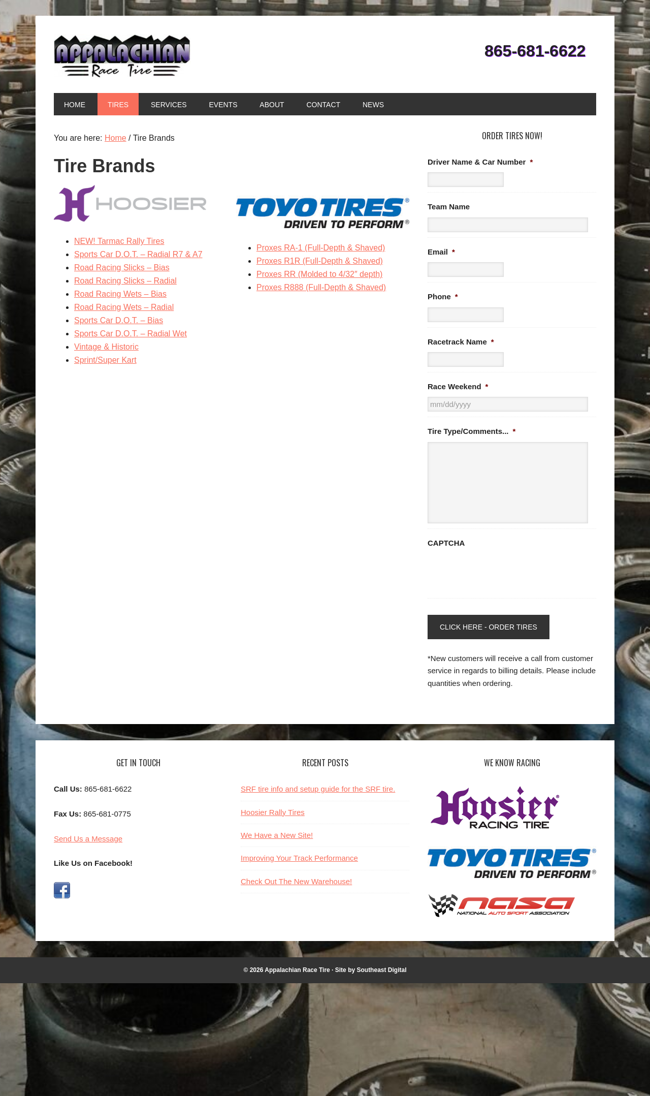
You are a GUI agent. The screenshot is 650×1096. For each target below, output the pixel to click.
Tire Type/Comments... (471, 431)
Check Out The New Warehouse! (296, 881)
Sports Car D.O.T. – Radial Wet (130, 333)
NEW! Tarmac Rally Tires (119, 241)
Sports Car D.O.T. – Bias (118, 320)
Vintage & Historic (106, 346)
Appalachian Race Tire (122, 55)
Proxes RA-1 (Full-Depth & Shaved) (320, 247)
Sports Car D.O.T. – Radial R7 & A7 (138, 254)
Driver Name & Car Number (480, 162)
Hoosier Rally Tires (273, 812)
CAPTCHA (446, 543)
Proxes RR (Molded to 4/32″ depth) (319, 274)
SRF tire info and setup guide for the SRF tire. (318, 789)
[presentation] (505, 573)
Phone (443, 296)
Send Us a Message (88, 838)
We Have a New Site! (277, 835)
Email (441, 251)
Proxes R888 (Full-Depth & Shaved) (321, 287)
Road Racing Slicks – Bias (122, 267)
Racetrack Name (461, 341)
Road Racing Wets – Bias (120, 294)
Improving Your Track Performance (299, 858)
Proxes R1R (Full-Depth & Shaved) (319, 261)
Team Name (449, 206)
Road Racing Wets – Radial (124, 307)
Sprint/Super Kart (105, 360)
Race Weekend (458, 386)
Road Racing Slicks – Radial (125, 280)
